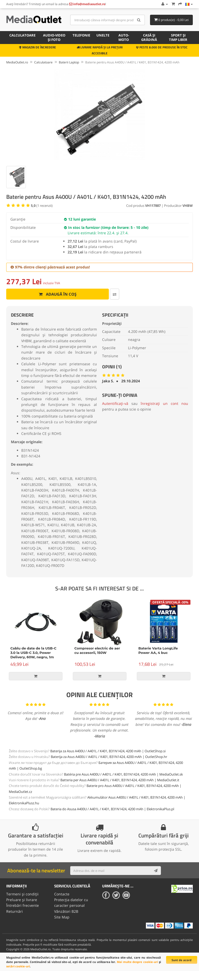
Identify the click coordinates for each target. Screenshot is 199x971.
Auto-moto (123, 37)
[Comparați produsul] (114, 294)
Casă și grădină (149, 37)
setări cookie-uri (18, 966)
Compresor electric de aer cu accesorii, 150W (97, 650)
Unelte (102, 35)
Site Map (61, 917)
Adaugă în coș (57, 294)
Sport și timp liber (178, 37)
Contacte (61, 894)
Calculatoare (22, 35)
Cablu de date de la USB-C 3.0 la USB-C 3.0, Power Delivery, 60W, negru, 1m (33, 652)
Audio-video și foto (54, 37)
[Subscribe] (156, 870)
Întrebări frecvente (22, 905)
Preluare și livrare (21, 899)
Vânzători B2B (66, 911)
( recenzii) (42, 205)
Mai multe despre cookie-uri (137, 962)
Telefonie (81, 35)
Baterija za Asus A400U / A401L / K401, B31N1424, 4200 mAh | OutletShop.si (108, 751)
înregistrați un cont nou (164, 403)
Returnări (14, 911)
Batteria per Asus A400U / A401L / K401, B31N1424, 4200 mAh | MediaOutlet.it (119, 780)
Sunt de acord (181, 960)
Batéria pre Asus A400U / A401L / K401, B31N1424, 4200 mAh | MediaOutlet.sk (123, 774)
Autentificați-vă (115, 403)
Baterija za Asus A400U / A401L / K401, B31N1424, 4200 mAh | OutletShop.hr (109, 756)
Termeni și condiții (22, 894)
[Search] (139, 20)
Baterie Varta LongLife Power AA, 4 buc (158, 650)
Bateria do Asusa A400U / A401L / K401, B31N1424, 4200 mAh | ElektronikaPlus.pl (112, 809)
